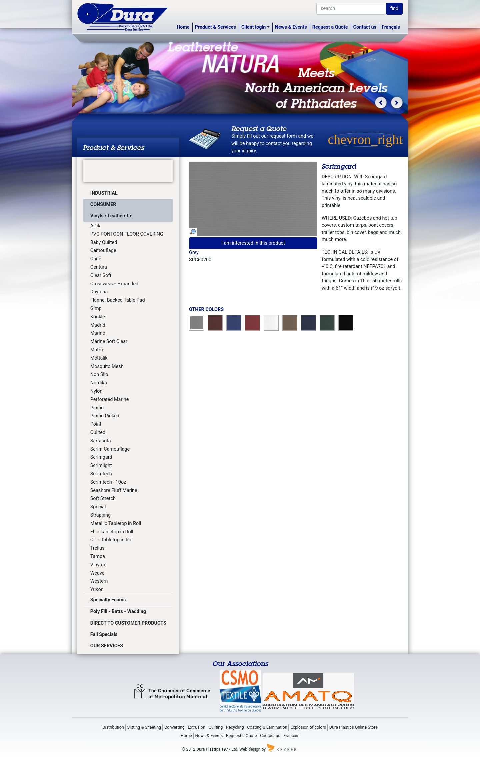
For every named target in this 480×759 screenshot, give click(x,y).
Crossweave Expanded (114, 284)
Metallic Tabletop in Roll (115, 523)
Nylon (96, 391)
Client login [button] (253, 27)
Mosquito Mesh (107, 366)
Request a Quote (330, 27)
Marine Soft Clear (108, 341)
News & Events (291, 27)
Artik (95, 226)
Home (183, 27)
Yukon (97, 589)
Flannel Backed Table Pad (117, 300)
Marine (97, 333)
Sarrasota (100, 441)
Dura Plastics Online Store (353, 727)
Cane (95, 259)
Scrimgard (101, 457)
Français (391, 27)
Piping (97, 408)
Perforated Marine (109, 399)
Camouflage (103, 250)
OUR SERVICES (106, 646)
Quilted (97, 432)
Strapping (100, 515)
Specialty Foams (108, 600)
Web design (249, 749)
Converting (174, 727)
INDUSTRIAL (104, 193)
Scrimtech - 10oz (108, 482)
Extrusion (196, 727)
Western (99, 581)
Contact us (365, 27)
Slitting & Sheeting (144, 727)
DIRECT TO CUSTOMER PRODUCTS (128, 623)
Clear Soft (100, 275)
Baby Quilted (103, 242)
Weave (97, 573)
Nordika (98, 383)
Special (98, 507)
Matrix (97, 350)
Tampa (97, 556)
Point (95, 424)
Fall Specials (104, 634)
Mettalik (99, 358)
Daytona (99, 292)
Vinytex (98, 565)
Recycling (235, 727)
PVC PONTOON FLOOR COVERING (126, 234)
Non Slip (99, 374)
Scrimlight (101, 465)
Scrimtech (101, 474)
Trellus (97, 548)
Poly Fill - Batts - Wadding (118, 611)
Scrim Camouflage (110, 449)
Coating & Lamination (267, 727)
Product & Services (215, 27)
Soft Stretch (103, 498)
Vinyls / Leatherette (111, 216)
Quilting (215, 727)
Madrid (97, 325)
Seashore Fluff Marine (113, 490)
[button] (381, 102)
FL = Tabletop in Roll (111, 532)
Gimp (96, 308)
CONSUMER (103, 204)
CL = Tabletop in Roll (112, 540)
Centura (98, 267)
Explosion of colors (308, 727)
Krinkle (97, 317)
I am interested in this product (253, 243)
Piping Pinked (104, 416)
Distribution (113, 727)
